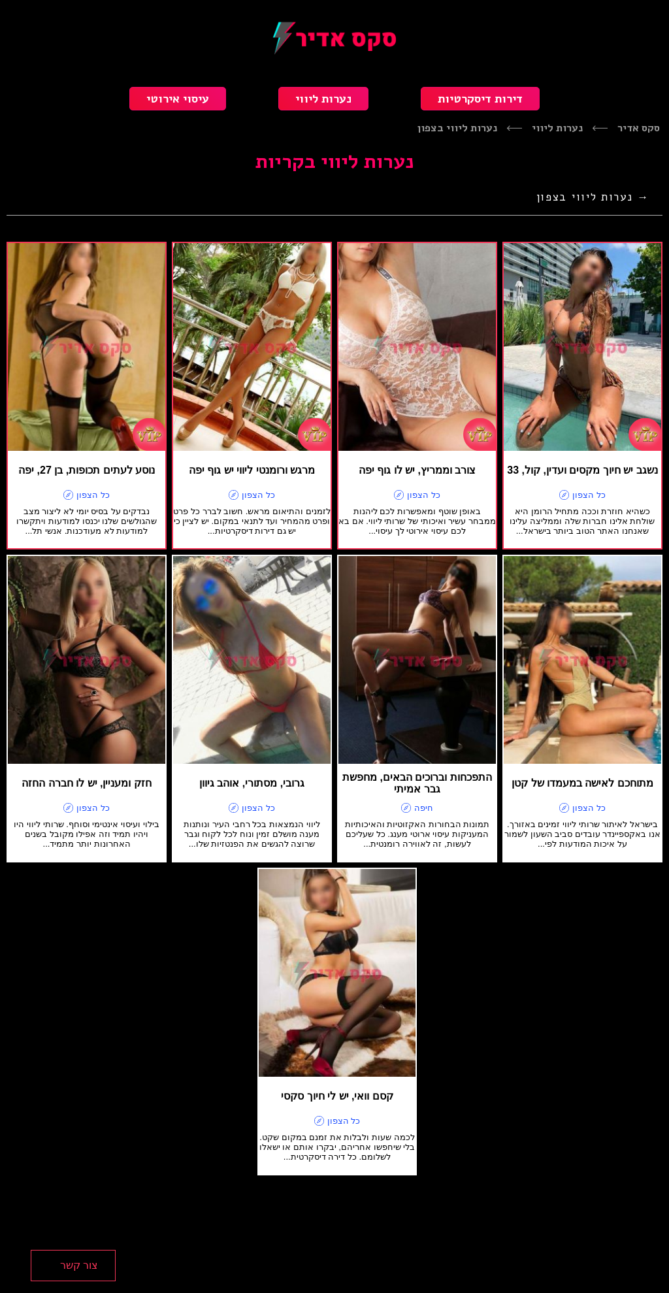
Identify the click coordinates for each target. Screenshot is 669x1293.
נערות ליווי (323, 98)
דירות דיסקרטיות (480, 98)
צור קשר (79, 1265)
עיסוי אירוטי (177, 98)
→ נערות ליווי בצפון (592, 197)
